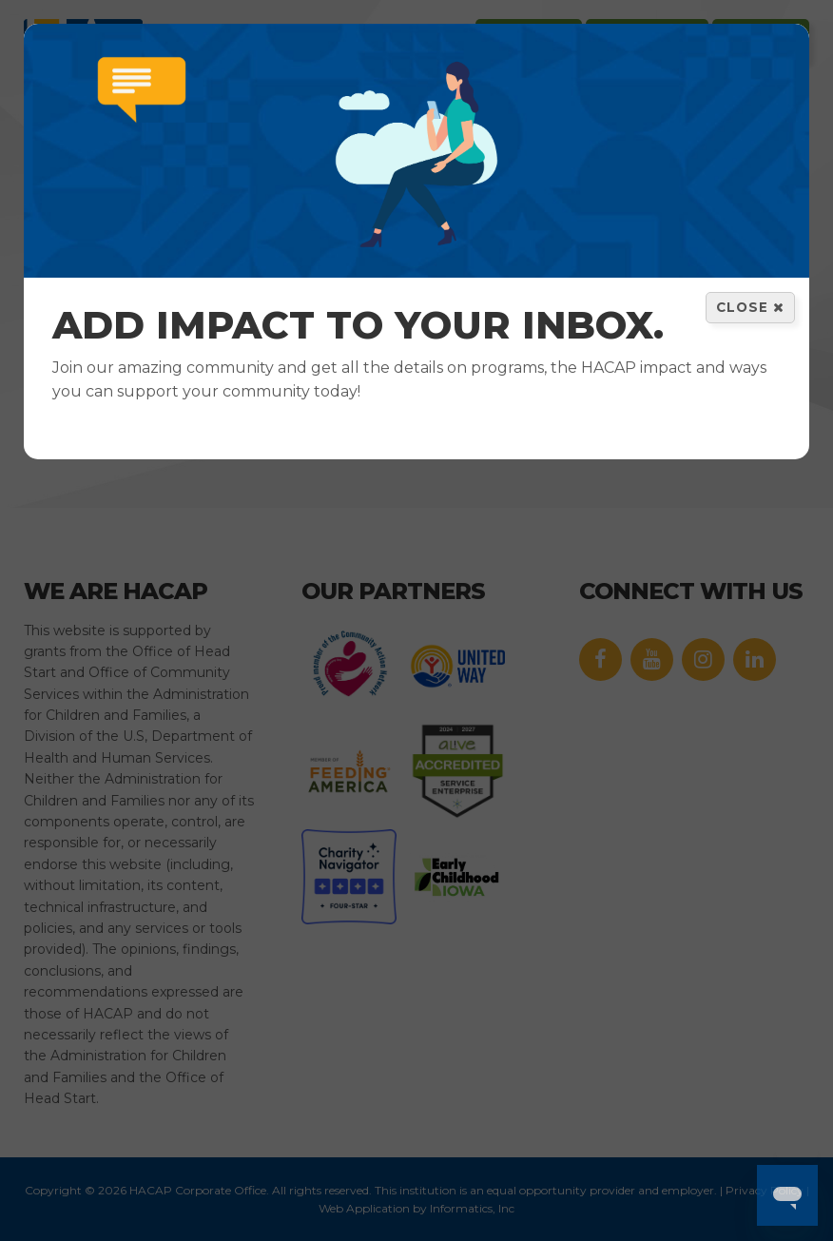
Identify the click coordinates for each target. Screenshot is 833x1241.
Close (750, 307)
